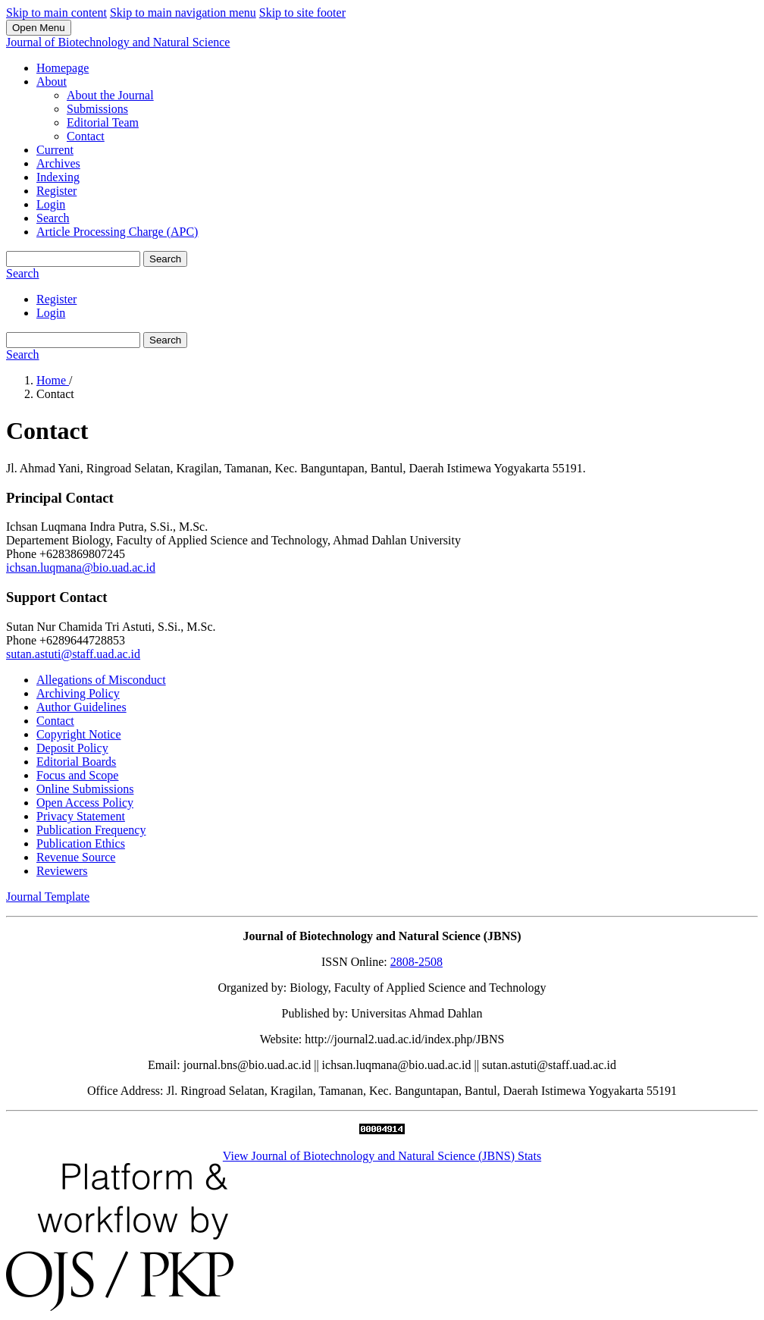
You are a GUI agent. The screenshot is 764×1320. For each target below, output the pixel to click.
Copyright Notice (78, 734)
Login (50, 204)
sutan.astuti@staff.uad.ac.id (73, 653)
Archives (58, 163)
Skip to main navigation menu (183, 12)
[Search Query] (73, 259)
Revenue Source (75, 857)
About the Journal (110, 95)
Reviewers (62, 870)
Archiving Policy (78, 693)
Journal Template (47, 896)
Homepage (62, 67)
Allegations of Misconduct (101, 679)
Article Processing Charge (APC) (117, 231)
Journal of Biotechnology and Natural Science (118, 42)
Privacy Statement (80, 816)
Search (53, 218)
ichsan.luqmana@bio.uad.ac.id (80, 567)
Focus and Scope (77, 775)
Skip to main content (56, 12)
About (51, 81)
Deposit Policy (72, 748)
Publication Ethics (80, 843)
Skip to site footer (302, 12)
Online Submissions (84, 788)
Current (55, 149)
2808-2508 (416, 961)
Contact (86, 136)
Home (52, 380)
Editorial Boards (76, 761)
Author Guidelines (81, 707)
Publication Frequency (91, 829)
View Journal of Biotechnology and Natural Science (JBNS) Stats (382, 1155)
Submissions (97, 108)
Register (56, 190)
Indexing (58, 177)
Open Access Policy (84, 802)
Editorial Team (103, 122)
